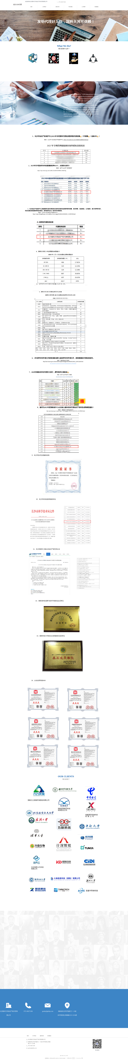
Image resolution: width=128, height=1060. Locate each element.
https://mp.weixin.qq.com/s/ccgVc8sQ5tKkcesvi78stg (64, 376)
